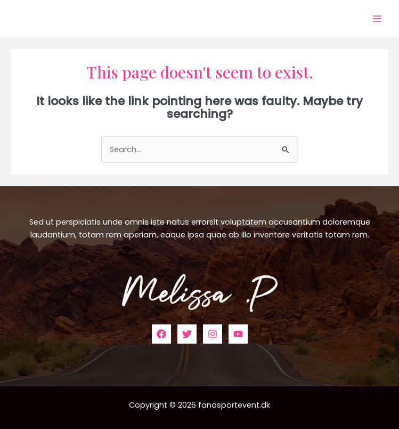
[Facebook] (161, 334)
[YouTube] (238, 334)
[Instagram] (212, 334)
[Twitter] (187, 334)
